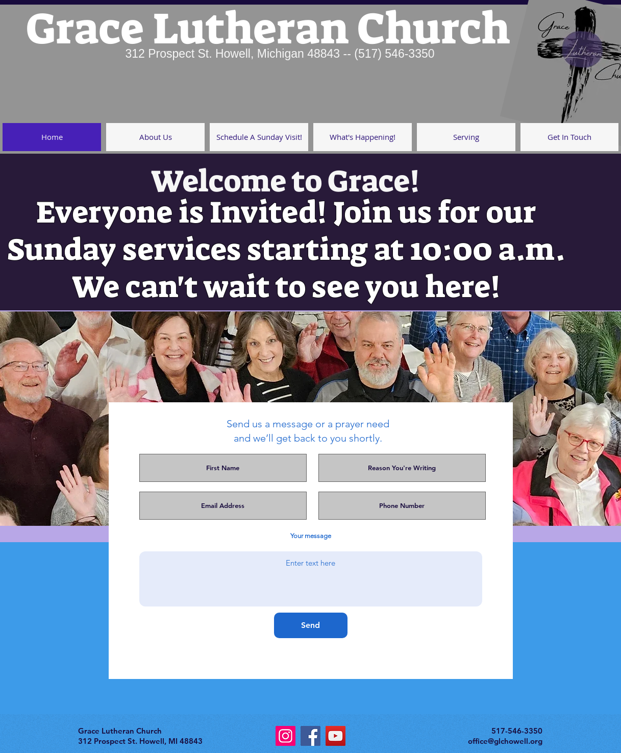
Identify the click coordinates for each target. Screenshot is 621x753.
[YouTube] (335, 736)
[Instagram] (285, 736)
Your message (310, 535)
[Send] (310, 625)
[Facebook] (310, 736)
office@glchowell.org (505, 741)
